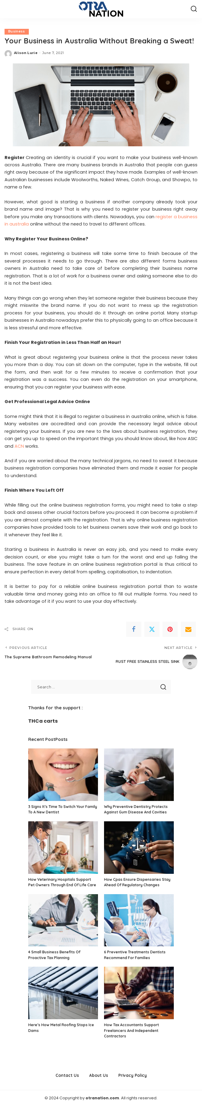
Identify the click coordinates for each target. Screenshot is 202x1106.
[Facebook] (133, 629)
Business (16, 31)
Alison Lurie (26, 53)
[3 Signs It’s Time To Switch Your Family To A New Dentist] (63, 775)
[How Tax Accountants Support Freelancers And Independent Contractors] (139, 993)
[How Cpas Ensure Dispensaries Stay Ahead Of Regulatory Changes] (139, 847)
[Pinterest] (170, 629)
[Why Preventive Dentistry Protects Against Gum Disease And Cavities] (139, 775)
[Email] (188, 629)
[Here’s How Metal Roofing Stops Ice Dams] (63, 993)
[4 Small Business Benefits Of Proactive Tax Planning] (63, 920)
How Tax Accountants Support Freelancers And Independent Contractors (131, 1030)
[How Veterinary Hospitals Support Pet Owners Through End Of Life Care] (63, 847)
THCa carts (43, 721)
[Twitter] (152, 629)
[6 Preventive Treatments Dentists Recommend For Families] (139, 920)
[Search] (193, 9)
